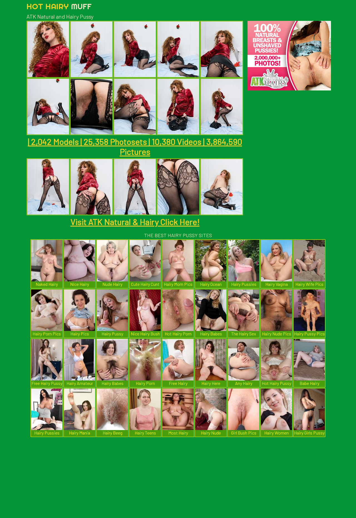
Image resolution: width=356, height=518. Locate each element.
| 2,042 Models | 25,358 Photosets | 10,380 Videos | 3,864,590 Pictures (135, 147)
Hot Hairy (59, 6)
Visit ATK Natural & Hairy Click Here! (134, 222)
